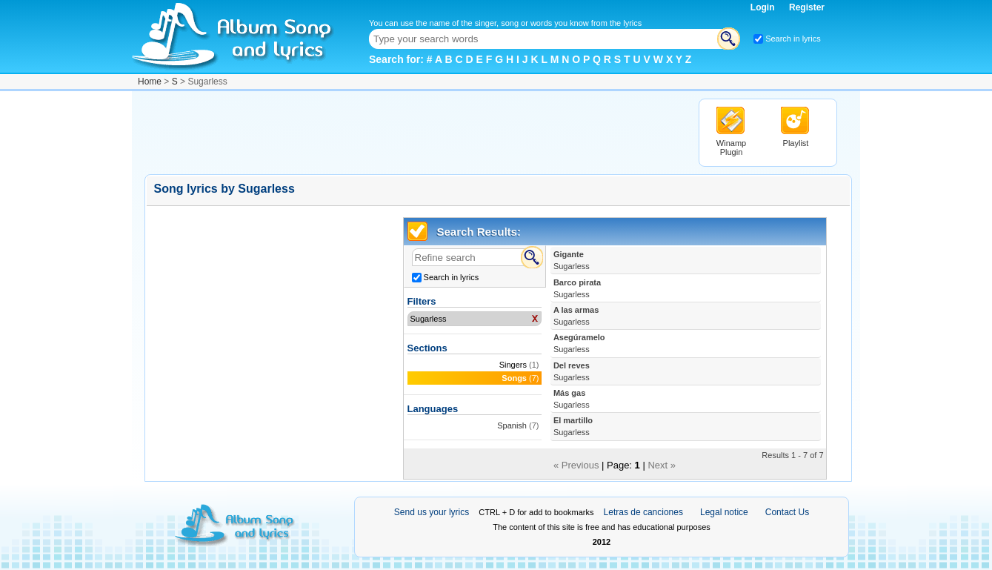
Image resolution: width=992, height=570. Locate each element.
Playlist (796, 143)
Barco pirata (577, 288)
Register (807, 7)
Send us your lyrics (431, 512)
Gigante (571, 260)
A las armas (576, 315)
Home (150, 81)
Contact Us (787, 512)
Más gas (571, 398)
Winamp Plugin (731, 147)
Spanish (512, 425)
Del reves (571, 371)
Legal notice (724, 512)
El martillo (573, 426)
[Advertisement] (414, 132)
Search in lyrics (793, 38)
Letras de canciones (643, 512)
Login (763, 7)
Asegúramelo (579, 343)
